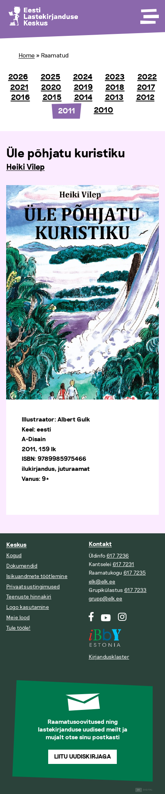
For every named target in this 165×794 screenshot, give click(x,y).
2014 (83, 98)
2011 (66, 111)
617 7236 (117, 556)
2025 (50, 77)
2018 (115, 88)
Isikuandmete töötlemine (36, 576)
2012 (145, 98)
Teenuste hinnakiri (28, 596)
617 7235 (134, 573)
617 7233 (135, 590)
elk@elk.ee (102, 581)
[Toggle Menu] (149, 14)
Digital (144, 790)
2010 (103, 110)
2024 (83, 77)
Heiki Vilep (25, 167)
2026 (18, 77)
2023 (115, 77)
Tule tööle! (18, 628)
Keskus (16, 545)
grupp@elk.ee (105, 598)
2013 (114, 98)
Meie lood (18, 617)
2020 (51, 88)
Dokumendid (21, 566)
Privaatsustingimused (33, 586)
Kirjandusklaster (109, 657)
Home (27, 55)
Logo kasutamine (27, 607)
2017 (146, 88)
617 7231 (123, 564)
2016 (20, 98)
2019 (83, 88)
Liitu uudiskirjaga (82, 757)
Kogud (14, 555)
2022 (147, 77)
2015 (52, 98)
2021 (19, 88)
